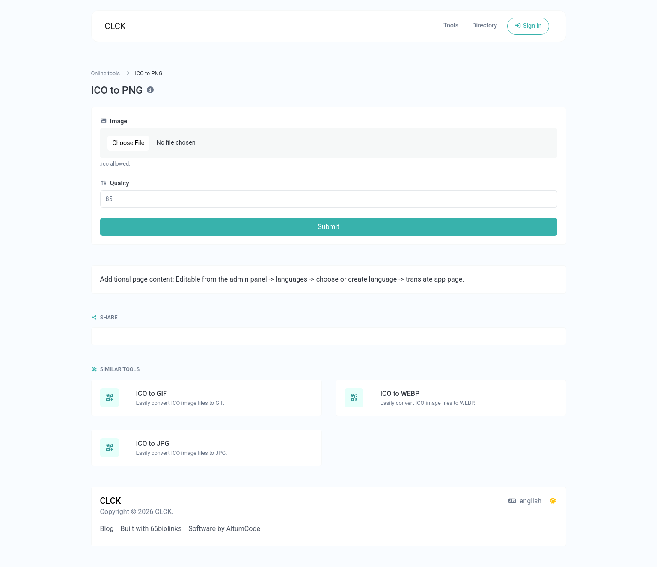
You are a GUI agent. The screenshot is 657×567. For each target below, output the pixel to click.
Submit (328, 227)
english (524, 501)
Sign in (527, 26)
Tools (450, 25)
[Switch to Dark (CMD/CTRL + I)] (553, 501)
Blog (107, 529)
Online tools (105, 73)
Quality (114, 183)
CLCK (115, 26)
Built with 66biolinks (150, 529)
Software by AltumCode (224, 529)
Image (114, 121)
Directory (484, 25)
